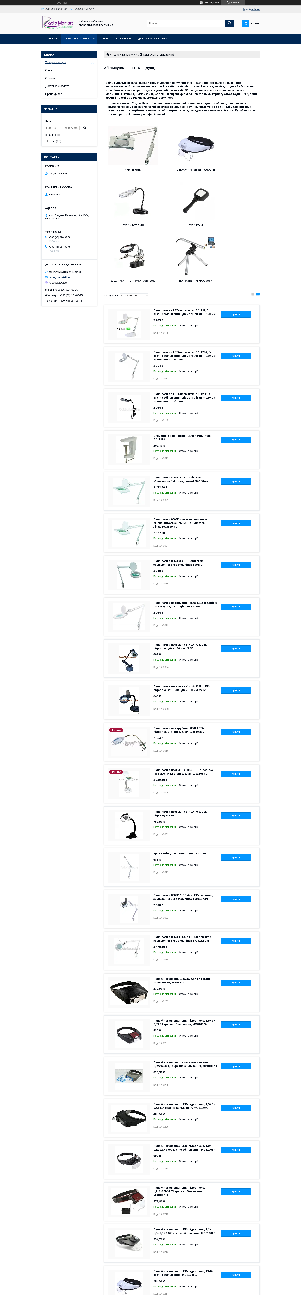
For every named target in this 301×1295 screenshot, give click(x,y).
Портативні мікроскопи (235, 225)
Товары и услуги (77, 38)
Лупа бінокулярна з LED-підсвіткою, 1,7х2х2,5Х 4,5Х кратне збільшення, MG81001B (179, 1138)
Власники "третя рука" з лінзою (182, 226)
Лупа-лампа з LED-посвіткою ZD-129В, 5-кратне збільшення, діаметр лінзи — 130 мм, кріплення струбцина (184, 345)
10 (253, 1260)
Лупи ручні (128, 225)
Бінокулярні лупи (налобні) (182, 169)
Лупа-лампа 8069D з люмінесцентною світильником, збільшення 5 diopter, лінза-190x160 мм (180, 470)
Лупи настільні (235, 169)
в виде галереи (252, 242)
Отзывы (50, 78)
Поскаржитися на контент (144, 1289)
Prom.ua (168, 1286)
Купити (236, 261)
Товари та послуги (123, 54)
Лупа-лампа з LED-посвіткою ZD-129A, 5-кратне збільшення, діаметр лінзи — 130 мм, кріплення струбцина (184, 303)
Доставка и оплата (152, 38)
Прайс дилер (53, 94)
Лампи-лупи (128, 169)
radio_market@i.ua (59, 277)
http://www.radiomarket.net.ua (65, 271)
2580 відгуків (211, 2)
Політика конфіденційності (174, 1289)
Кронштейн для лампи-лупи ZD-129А (179, 800)
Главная (51, 38)
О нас (104, 38)
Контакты (123, 38)
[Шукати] (229, 23)
